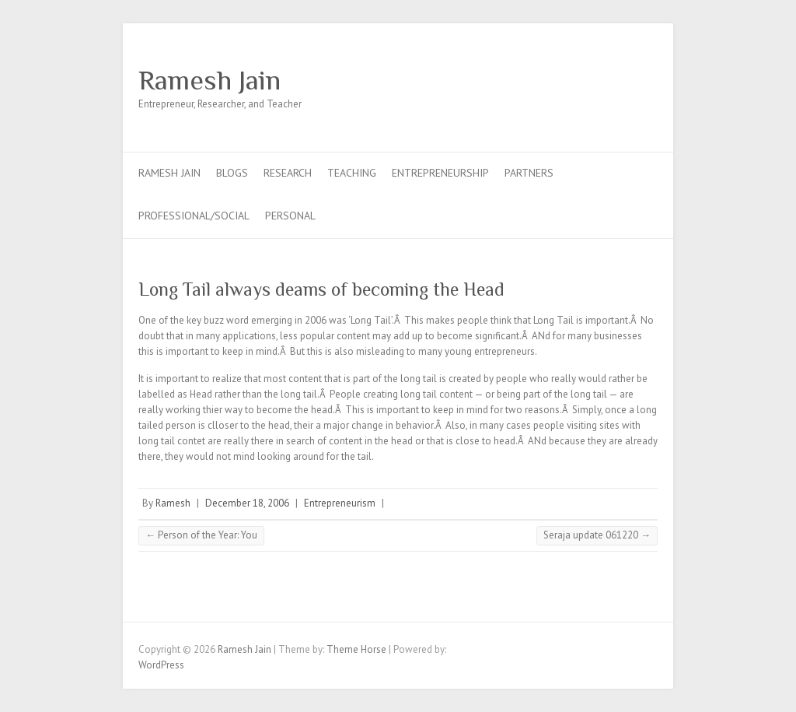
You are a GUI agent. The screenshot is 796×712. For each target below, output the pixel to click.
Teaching (351, 173)
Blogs (232, 173)
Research (288, 173)
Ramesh (172, 503)
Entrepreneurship (440, 173)
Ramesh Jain (209, 80)
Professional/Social (194, 216)
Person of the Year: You (201, 535)
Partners (528, 173)
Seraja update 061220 (597, 535)
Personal (290, 216)
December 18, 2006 (247, 503)
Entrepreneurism (339, 503)
